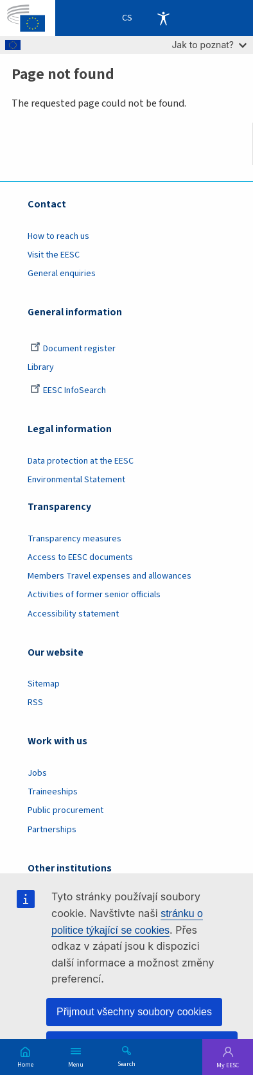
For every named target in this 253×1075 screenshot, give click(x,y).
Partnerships (52, 829)
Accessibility (163, 18)
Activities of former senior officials (94, 594)
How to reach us (58, 236)
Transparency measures (74, 538)
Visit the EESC (54, 255)
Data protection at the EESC (81, 461)
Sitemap (44, 683)
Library (41, 367)
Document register (73, 348)
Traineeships (53, 791)
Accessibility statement (73, 613)
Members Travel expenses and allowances (109, 576)
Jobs (37, 773)
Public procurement (65, 810)
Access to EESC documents (80, 557)
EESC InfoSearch (68, 390)
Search (126, 1063)
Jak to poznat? (209, 44)
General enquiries (62, 273)
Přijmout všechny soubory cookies (134, 1011)
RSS (35, 702)
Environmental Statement (76, 479)
